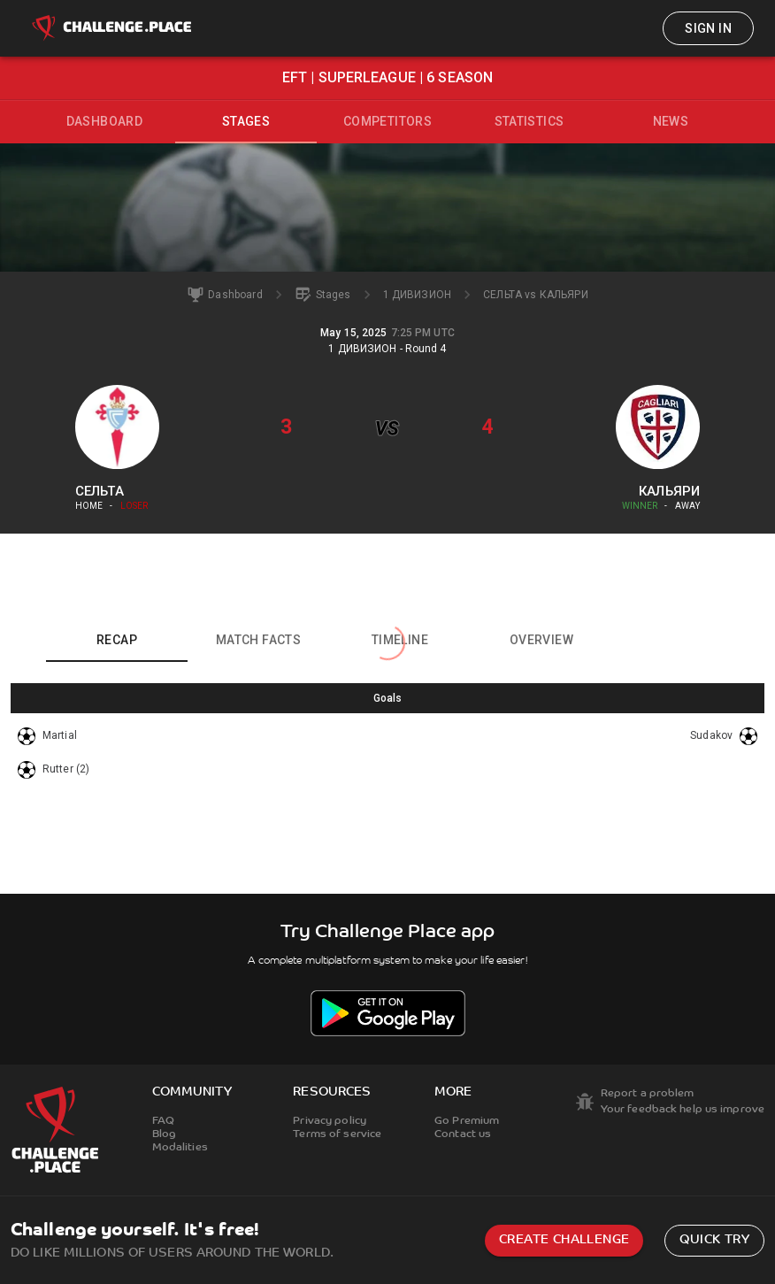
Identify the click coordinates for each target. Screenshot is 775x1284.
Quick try (714, 1240)
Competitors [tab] (387, 121)
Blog (164, 1134)
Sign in (708, 28)
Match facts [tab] (258, 640)
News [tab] (671, 121)
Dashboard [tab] (104, 121)
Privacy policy (329, 1121)
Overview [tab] (541, 640)
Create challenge (564, 1240)
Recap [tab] (116, 640)
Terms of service (337, 1134)
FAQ (163, 1121)
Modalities (180, 1147)
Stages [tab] (246, 121)
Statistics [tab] (529, 121)
